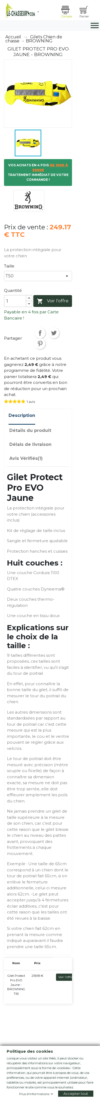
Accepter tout (75, 1093)
